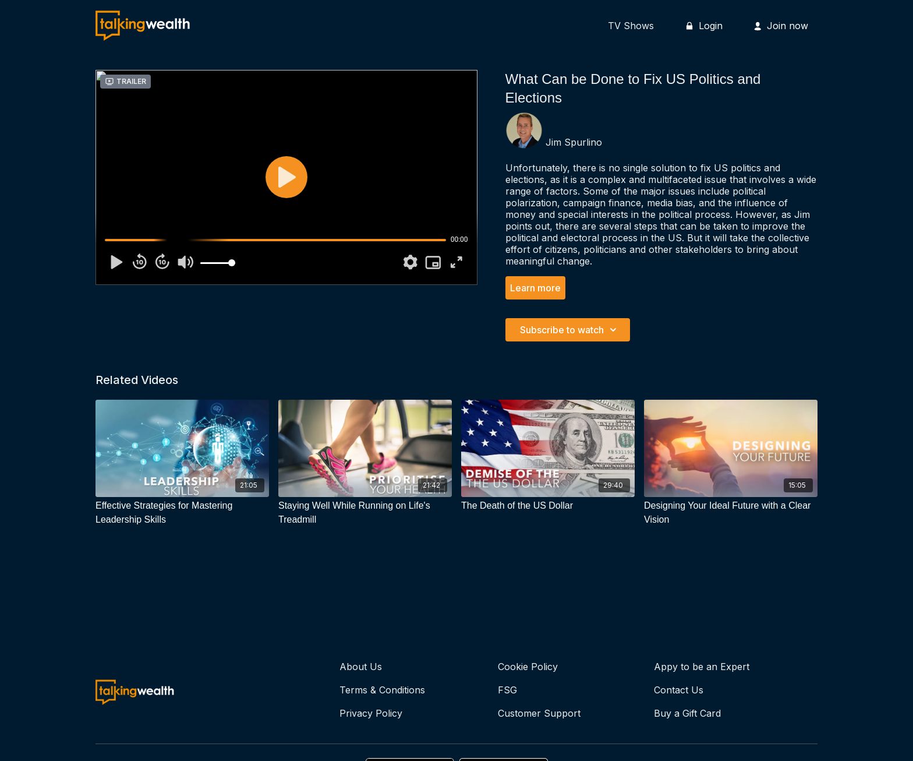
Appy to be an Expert (701, 666)
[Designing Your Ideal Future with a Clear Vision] (731, 513)
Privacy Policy (370, 713)
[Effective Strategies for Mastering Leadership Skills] (182, 513)
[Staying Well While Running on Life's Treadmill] (365, 513)
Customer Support (539, 713)
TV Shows (631, 25)
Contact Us (678, 690)
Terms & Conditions (382, 690)
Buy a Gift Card (687, 713)
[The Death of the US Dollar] (548, 506)
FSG (507, 690)
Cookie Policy (528, 666)
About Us (360, 666)
